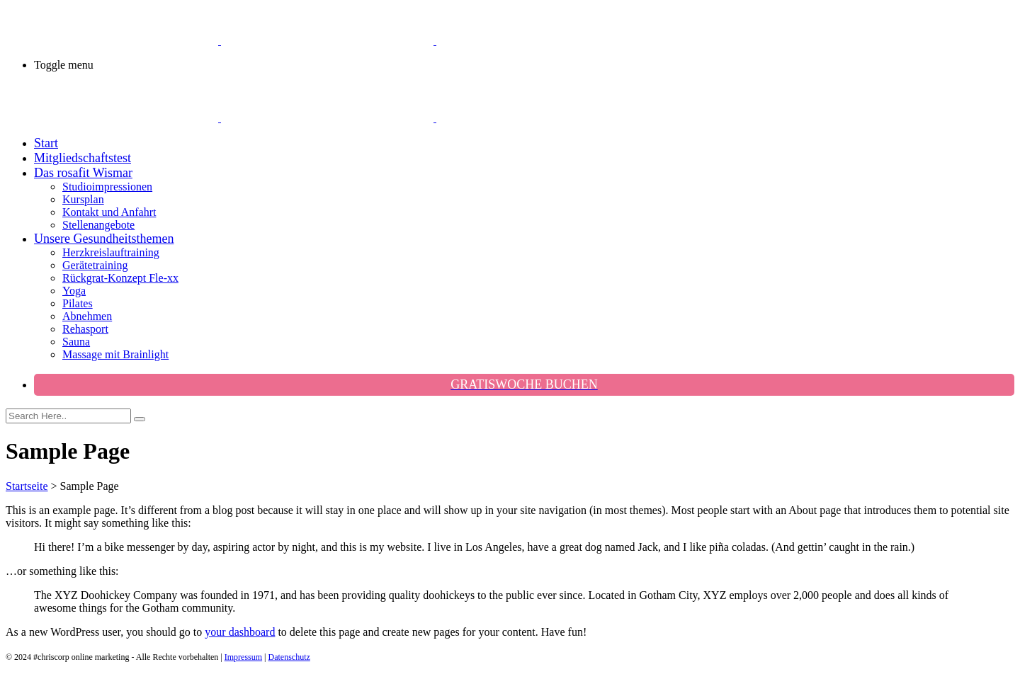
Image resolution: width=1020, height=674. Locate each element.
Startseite (27, 486)
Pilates (77, 303)
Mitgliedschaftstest (82, 158)
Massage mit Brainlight (115, 354)
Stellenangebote (98, 225)
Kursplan (83, 199)
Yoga (74, 291)
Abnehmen (87, 316)
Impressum (243, 657)
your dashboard (240, 632)
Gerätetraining (95, 265)
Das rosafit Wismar (83, 173)
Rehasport (85, 329)
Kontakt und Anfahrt (109, 212)
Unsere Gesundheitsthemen (104, 239)
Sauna (76, 342)
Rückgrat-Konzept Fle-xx (120, 278)
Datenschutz (289, 657)
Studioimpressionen (107, 187)
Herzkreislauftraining (110, 252)
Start (46, 143)
